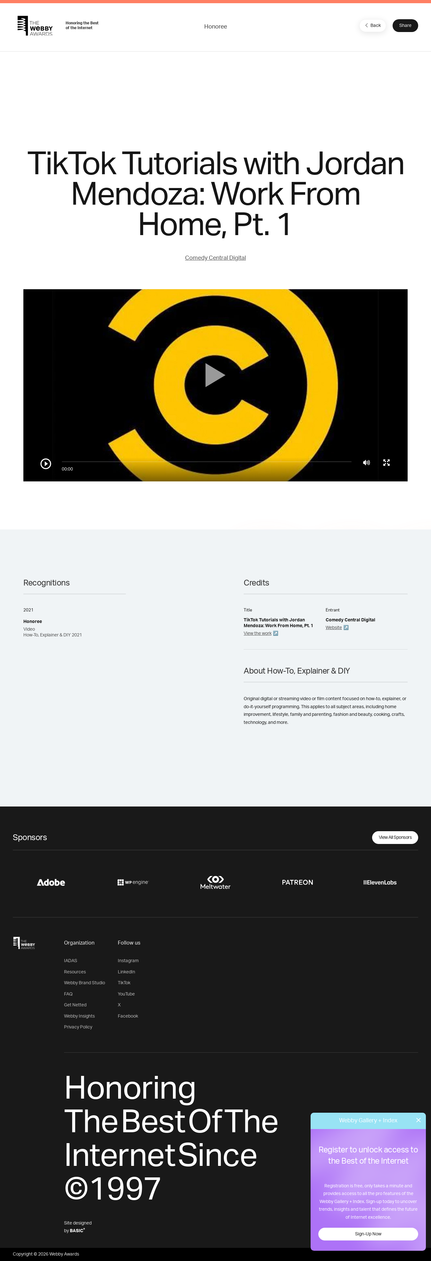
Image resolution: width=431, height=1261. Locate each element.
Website (334, 628)
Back (372, 25)
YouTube (126, 994)
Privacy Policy (78, 1027)
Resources (75, 972)
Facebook (128, 1016)
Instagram (128, 961)
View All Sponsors (395, 837)
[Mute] (366, 462)
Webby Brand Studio (84, 983)
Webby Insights (79, 1016)
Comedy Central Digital (215, 258)
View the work (258, 633)
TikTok (124, 983)
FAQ (68, 994)
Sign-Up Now (368, 1234)
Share (405, 25)
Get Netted (75, 1005)
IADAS (70, 961)
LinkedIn (126, 972)
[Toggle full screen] (386, 462)
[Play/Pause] (45, 463)
